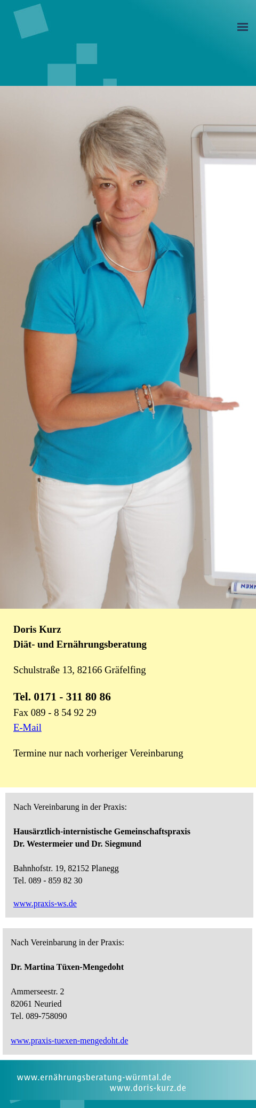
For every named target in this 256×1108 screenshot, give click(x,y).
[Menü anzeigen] (243, 27)
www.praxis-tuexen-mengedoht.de (69, 1040)
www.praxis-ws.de (45, 903)
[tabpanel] (126, 696)
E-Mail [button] (27, 727)
